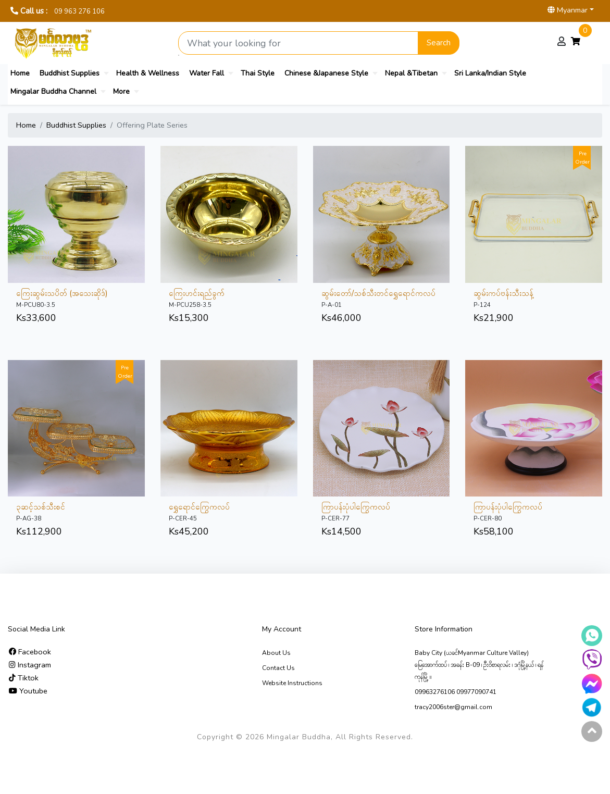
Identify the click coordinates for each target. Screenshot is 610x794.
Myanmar (567, 10)
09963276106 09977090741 (455, 692)
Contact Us (278, 668)
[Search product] (298, 43)
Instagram (30, 665)
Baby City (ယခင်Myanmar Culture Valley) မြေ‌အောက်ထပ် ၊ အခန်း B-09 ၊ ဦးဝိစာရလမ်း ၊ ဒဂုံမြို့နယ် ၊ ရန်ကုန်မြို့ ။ (479, 665)
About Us (276, 653)
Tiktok (24, 678)
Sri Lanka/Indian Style (490, 73)
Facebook (30, 652)
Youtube (28, 691)
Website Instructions (292, 683)
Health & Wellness (147, 73)
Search (439, 43)
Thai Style (258, 73)
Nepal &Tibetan (411, 73)
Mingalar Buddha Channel (53, 91)
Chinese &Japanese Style (326, 73)
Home (20, 73)
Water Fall (206, 73)
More (121, 91)
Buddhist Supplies (69, 73)
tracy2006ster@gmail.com (453, 707)
